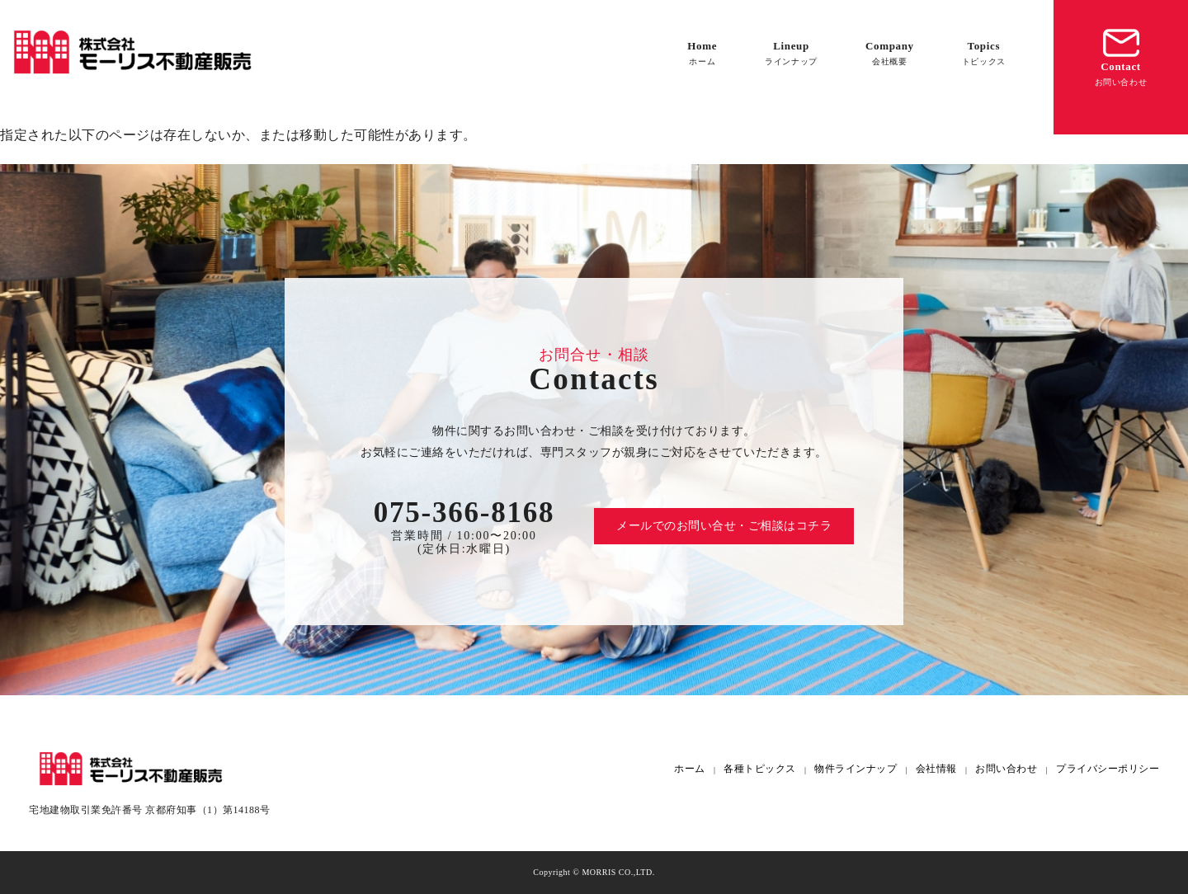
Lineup (791, 53)
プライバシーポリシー (1107, 769)
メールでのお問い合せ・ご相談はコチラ (724, 526)
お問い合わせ (1006, 769)
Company (889, 53)
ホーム (689, 769)
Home (702, 53)
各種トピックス (760, 769)
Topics (984, 53)
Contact (1121, 56)
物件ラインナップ (855, 769)
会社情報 (936, 769)
